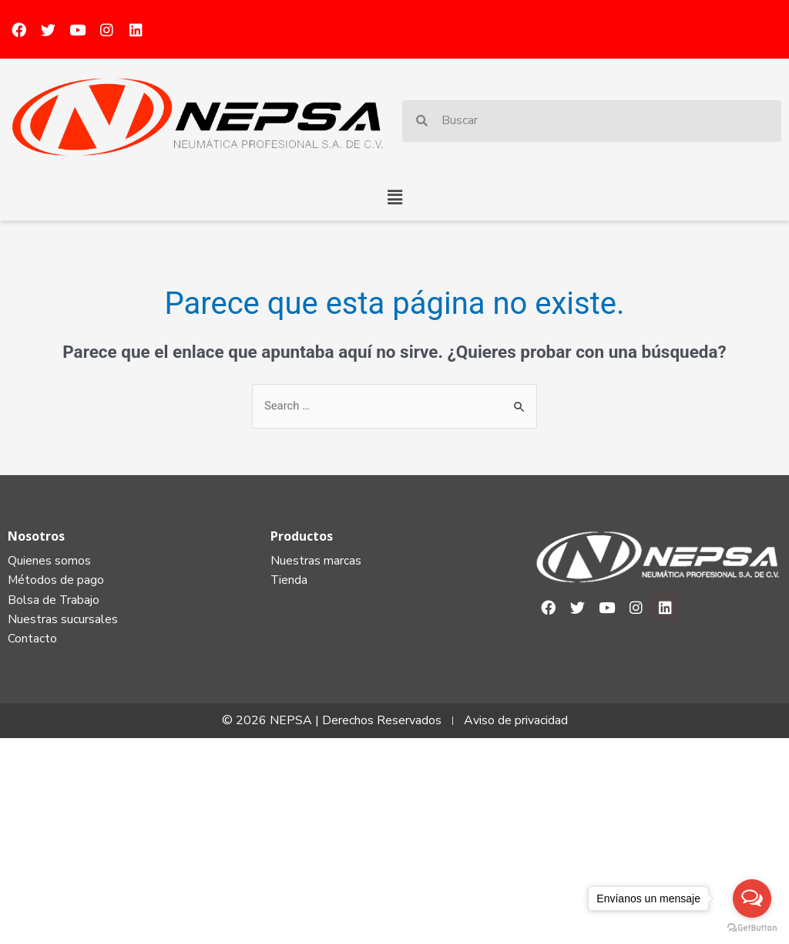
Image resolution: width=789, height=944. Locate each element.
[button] (394, 197)
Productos (301, 536)
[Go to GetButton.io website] (752, 928)
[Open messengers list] (752, 898)
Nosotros (36, 536)
